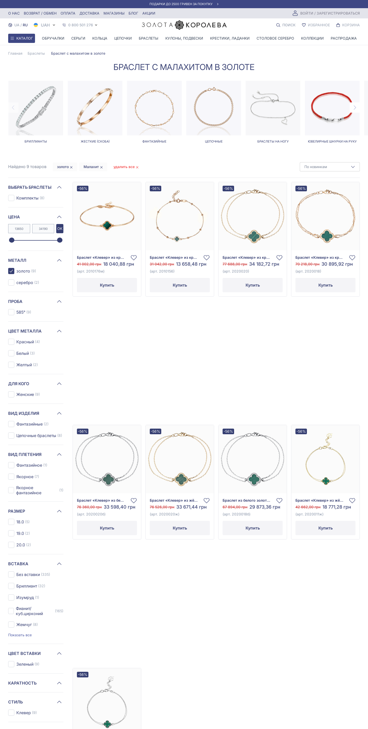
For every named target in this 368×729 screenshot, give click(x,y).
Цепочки (123, 38)
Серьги (78, 38)
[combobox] (330, 166)
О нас (14, 13)
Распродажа (344, 38)
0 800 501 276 (80, 25)
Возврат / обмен (40, 13)
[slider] (11, 240)
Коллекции (312, 38)
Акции (148, 13)
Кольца (99, 38)
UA (16, 25)
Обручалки (53, 38)
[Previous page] (13, 107)
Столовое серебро (275, 38)
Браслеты (148, 38)
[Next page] (355, 107)
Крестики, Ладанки (230, 38)
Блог (133, 13)
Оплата (68, 13)
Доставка (89, 13)
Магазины (113, 13)
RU (25, 25)
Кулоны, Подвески (184, 38)
